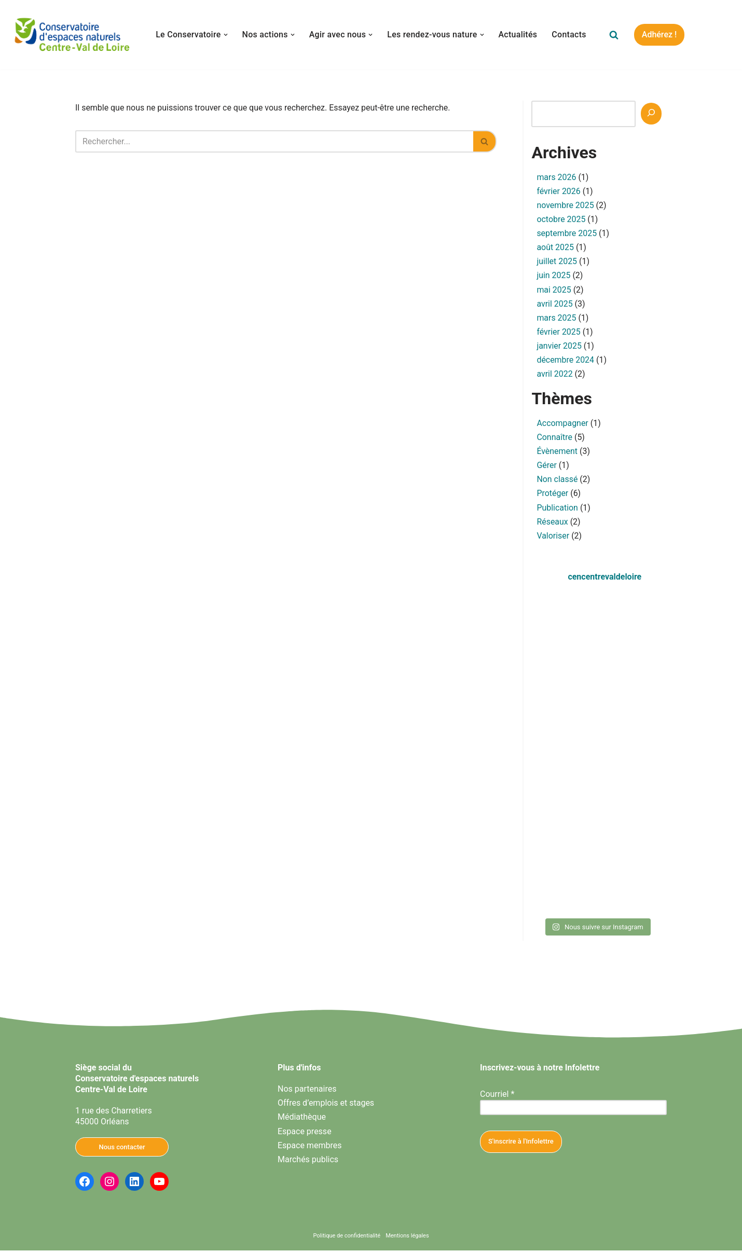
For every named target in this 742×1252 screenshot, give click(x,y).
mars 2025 (556, 318)
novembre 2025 (565, 206)
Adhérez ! (659, 34)
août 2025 (555, 248)
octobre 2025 (561, 220)
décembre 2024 (565, 361)
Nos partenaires (307, 1091)
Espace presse (305, 1133)
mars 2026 (556, 177)
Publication (557, 509)
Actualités (518, 34)
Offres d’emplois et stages (326, 1105)
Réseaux (552, 523)
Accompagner (562, 424)
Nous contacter (122, 1148)
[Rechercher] (614, 34)
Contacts (569, 34)
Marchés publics (308, 1161)
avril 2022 (554, 375)
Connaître (554, 439)
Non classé (557, 481)
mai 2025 (554, 290)
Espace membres (309, 1147)
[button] (225, 35)
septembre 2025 (567, 234)
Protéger (552, 495)
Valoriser (553, 537)
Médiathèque (302, 1119)
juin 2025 (553, 276)
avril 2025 (554, 304)
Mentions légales (407, 1237)
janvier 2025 (559, 346)
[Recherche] (651, 114)
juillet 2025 (557, 262)
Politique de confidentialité (346, 1237)
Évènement (557, 453)
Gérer (547, 467)
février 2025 (559, 332)
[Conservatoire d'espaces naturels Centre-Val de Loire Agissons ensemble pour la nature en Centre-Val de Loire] (73, 34)
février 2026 (559, 191)
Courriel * (497, 1096)
